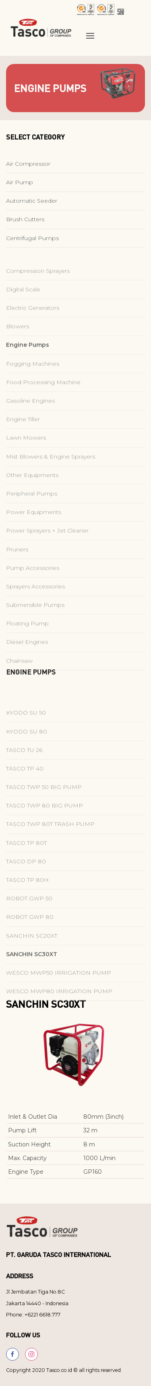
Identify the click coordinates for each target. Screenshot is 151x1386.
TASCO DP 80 (26, 878)
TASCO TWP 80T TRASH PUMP (50, 841)
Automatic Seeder (31, 204)
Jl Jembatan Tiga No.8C (35, 1292)
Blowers (17, 343)
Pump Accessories (32, 585)
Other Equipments (32, 492)
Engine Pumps (27, 362)
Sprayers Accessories (35, 603)
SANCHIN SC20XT (31, 952)
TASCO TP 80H (27, 897)
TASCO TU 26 (24, 767)
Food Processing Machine (43, 399)
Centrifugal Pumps (32, 241)
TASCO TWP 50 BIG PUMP (44, 804)
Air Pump (19, 186)
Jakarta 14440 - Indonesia (37, 1303)
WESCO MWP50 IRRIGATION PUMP (58, 990)
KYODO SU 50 (26, 730)
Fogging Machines (32, 381)
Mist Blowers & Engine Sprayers (50, 473)
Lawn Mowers (26, 455)
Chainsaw (19, 678)
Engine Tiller (23, 436)
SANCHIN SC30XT (31, 971)
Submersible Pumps (35, 622)
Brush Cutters (25, 223)
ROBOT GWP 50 (29, 915)
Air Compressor (28, 167)
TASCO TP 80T (26, 860)
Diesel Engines (27, 659)
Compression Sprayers (38, 288)
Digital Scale (23, 306)
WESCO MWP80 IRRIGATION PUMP (59, 1008)
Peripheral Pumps (31, 511)
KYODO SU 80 (26, 748)
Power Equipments (33, 529)
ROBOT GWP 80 (30, 934)
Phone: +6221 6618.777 (33, 1315)
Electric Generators (32, 325)
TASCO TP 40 (24, 785)
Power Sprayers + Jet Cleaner (47, 548)
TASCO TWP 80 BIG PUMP (44, 822)
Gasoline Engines (30, 418)
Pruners (17, 566)
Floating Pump (27, 640)
